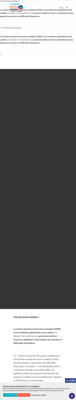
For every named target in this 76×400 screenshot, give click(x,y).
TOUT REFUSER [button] (24, 395)
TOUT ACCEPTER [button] (10, 395)
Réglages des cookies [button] (38, 395)
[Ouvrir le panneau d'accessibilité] (72, 396)
